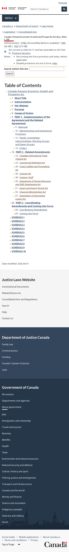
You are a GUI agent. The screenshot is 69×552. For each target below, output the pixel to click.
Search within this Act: (16, 68)
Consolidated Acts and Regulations (19, 299)
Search (5, 305)
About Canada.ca (51, 537)
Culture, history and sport (15, 471)
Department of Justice (27, 26)
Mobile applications (29, 537)
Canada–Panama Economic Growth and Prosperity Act (30, 93)
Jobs (4, 414)
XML (63, 42)
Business (6, 433)
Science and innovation (14, 503)
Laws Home (47, 26)
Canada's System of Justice (15, 363)
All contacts (8, 394)
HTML (24, 42)
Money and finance (12, 496)
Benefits (6, 439)
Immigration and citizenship (16, 420)
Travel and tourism (11, 427)
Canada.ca (7, 26)
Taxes (5, 452)
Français (62, 2)
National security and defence (17, 465)
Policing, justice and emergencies (19, 477)
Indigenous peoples (12, 509)
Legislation (9, 31)
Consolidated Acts (27, 31)
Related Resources (11, 293)
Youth (5, 522)
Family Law (7, 344)
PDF (16, 46)
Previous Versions (21, 53)
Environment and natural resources (20, 458)
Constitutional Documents (15, 286)
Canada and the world (13, 490)
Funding (6, 357)
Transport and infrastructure (17, 484)
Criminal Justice (10, 350)
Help (54, 63)
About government (11, 407)
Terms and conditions (15, 540)
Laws (4, 369)
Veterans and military (13, 515)
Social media (8, 537)
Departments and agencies (16, 400)
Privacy (34, 540)
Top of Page (11, 544)
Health (5, 446)
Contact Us (7, 318)
